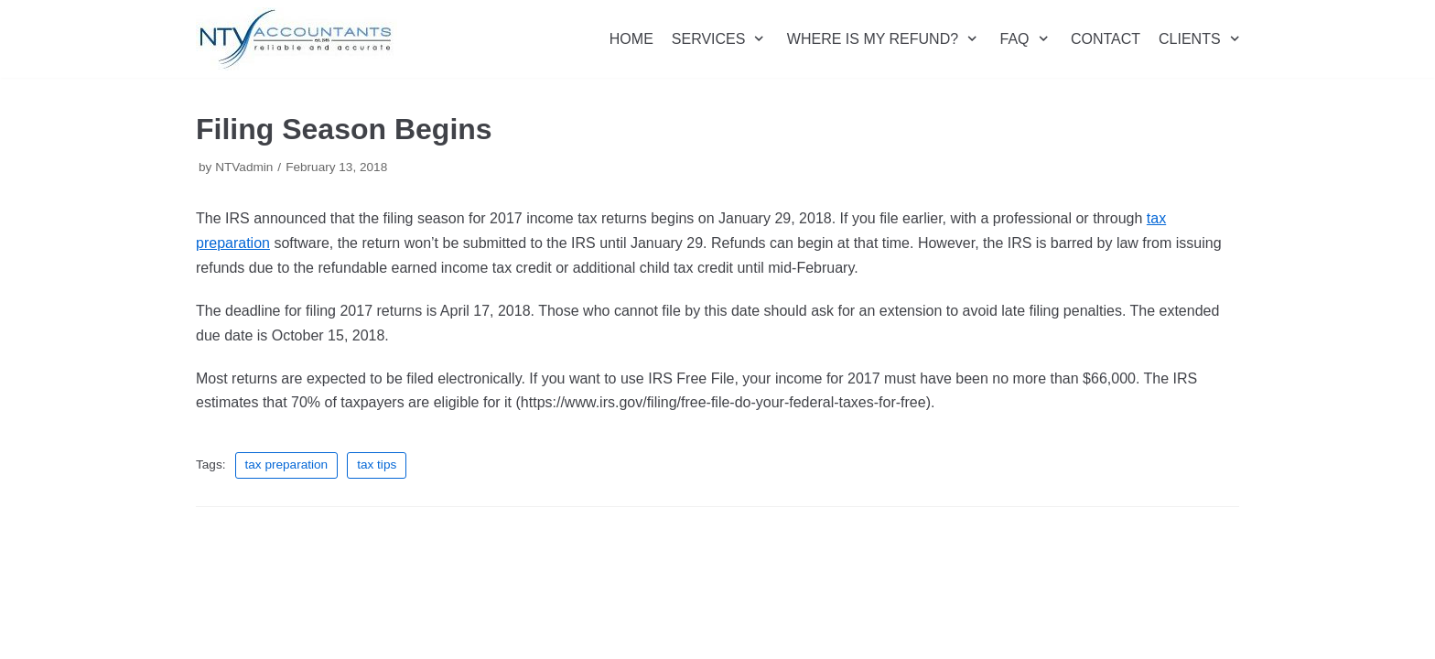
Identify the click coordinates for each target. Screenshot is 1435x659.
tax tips (376, 464)
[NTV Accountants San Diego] (296, 38)
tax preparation (287, 464)
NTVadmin (244, 167)
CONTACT (1105, 39)
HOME (631, 39)
